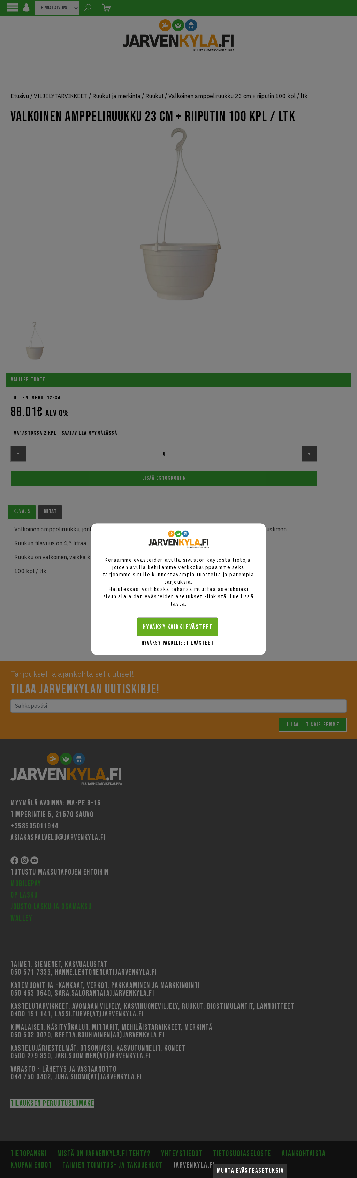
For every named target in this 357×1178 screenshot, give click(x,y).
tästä (177, 603)
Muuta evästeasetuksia (250, 1171)
